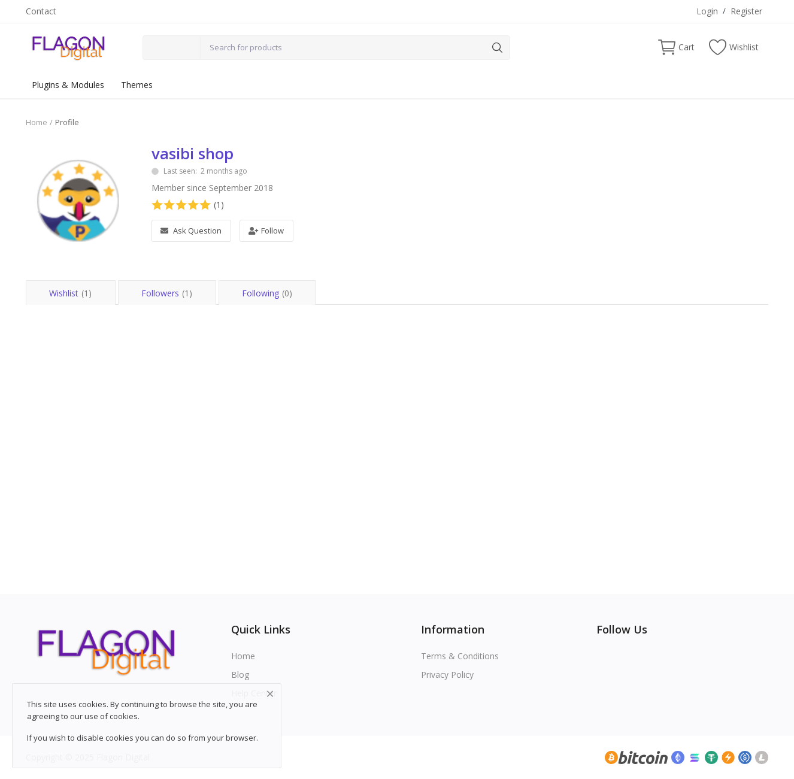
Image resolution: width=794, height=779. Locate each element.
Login (707, 11)
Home (36, 122)
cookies (124, 716)
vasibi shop (192, 153)
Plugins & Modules (68, 84)
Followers (167, 293)
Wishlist (70, 293)
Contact (41, 11)
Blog (240, 674)
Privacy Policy (447, 674)
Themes (137, 84)
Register (746, 11)
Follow (266, 230)
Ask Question (191, 230)
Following (268, 293)
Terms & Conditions (460, 656)
